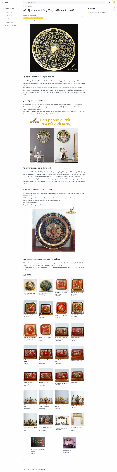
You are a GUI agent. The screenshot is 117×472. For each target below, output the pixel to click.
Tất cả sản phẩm (8, 12)
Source (41, 469)
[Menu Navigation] (3, 2)
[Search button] (25, 2)
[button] (110, 2)
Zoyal (6, 2)
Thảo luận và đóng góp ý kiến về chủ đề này (32, 17)
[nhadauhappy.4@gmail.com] (29, 15)
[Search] (64, 2)
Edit (44, 469)
